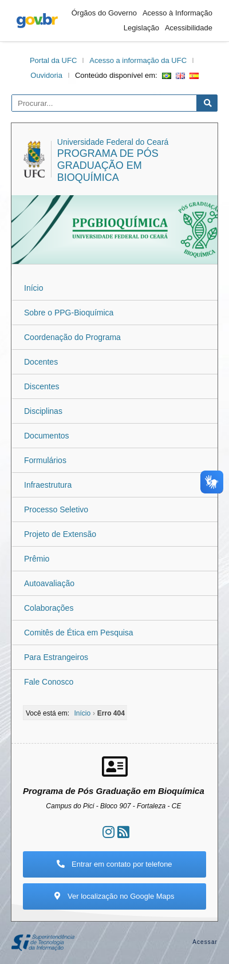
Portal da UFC (53, 60)
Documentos (46, 435)
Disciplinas (43, 411)
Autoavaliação (49, 583)
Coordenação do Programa (72, 337)
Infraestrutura (48, 484)
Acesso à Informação (177, 13)
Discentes (41, 386)
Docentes (41, 361)
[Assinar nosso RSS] (123, 832)
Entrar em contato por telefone (114, 864)
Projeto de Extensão (60, 534)
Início (33, 288)
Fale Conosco (48, 681)
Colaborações (48, 608)
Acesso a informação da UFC (138, 60)
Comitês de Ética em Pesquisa (78, 632)
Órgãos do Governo (104, 13)
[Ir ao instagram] (108, 832)
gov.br (37, 20)
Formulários (45, 460)
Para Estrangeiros (56, 657)
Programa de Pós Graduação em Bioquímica (108, 165)
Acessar (205, 942)
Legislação (141, 27)
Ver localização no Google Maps (114, 896)
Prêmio (36, 558)
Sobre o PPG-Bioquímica (68, 312)
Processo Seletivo (56, 509)
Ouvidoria (46, 75)
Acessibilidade (188, 27)
